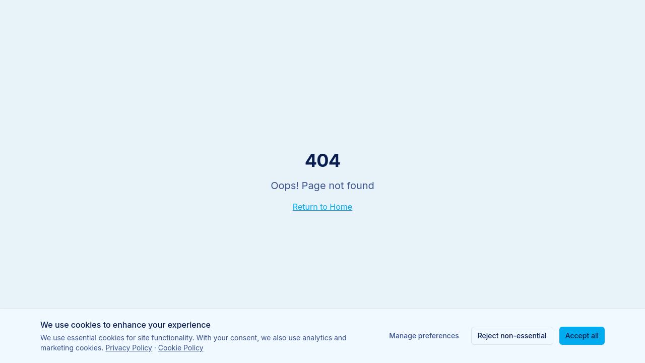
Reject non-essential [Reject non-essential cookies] (512, 335)
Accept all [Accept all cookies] (582, 335)
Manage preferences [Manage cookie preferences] (424, 335)
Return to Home (322, 207)
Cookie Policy (181, 347)
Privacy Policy (128, 347)
